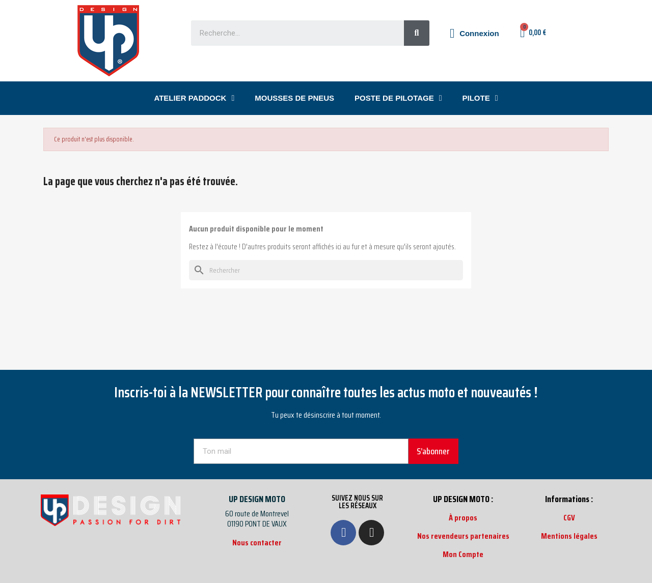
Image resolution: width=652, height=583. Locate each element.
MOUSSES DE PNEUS (294, 98)
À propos (463, 517)
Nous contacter (257, 542)
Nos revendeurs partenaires (463, 536)
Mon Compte (463, 554)
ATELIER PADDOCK (194, 98)
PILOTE (480, 98)
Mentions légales (569, 536)
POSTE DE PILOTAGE (398, 98)
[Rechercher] (326, 270)
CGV (569, 517)
